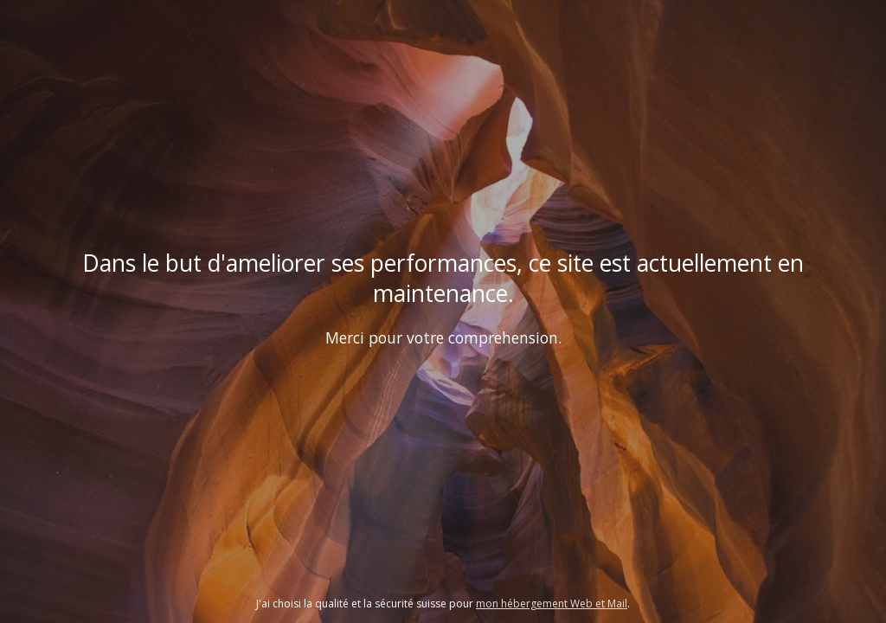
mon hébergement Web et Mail (551, 603)
